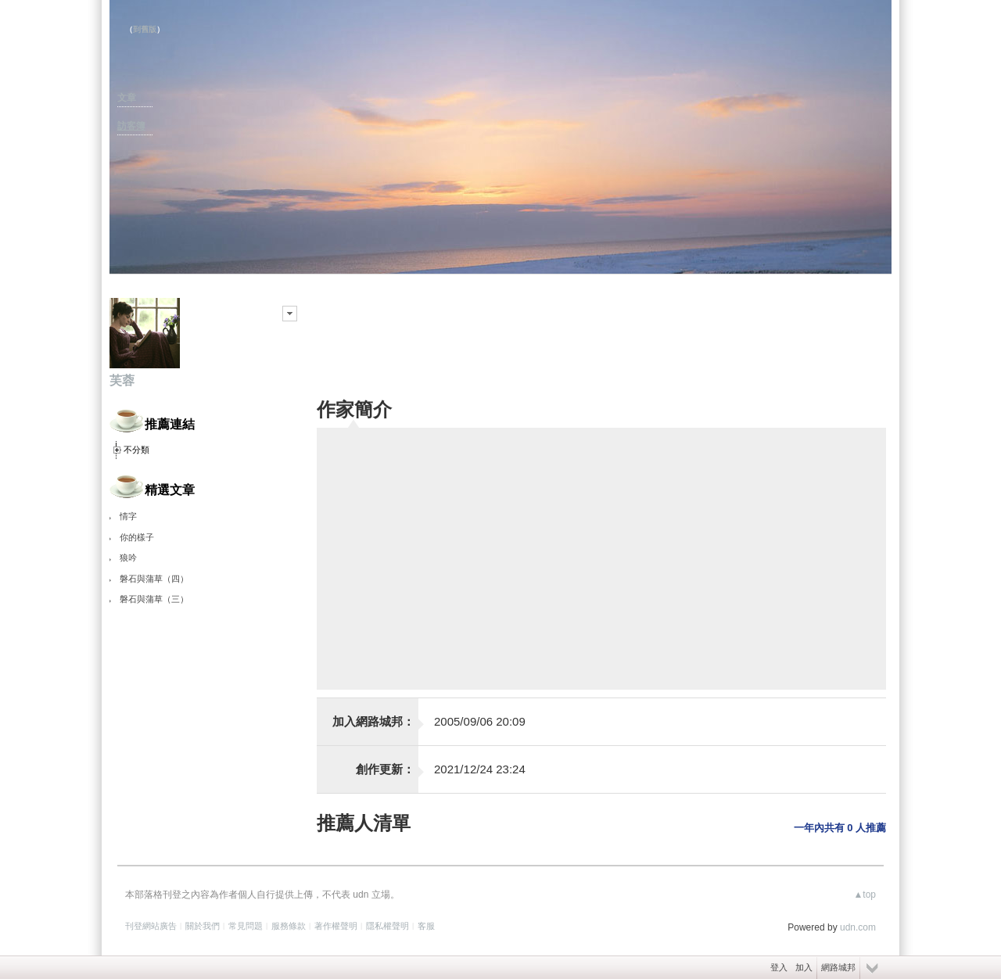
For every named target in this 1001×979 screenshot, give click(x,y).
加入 (804, 967)
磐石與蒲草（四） (154, 578)
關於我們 (202, 926)
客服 (426, 926)
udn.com (858, 927)
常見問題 (245, 926)
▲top (864, 894)
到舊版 (144, 29)
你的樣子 (137, 537)
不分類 (136, 449)
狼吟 (128, 557)
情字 (128, 516)
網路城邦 (838, 967)
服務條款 (288, 926)
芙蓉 (122, 380)
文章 (126, 97)
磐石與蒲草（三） (154, 599)
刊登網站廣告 (151, 926)
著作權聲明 (335, 926)
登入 (779, 967)
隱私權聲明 (387, 926)
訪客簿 (131, 125)
